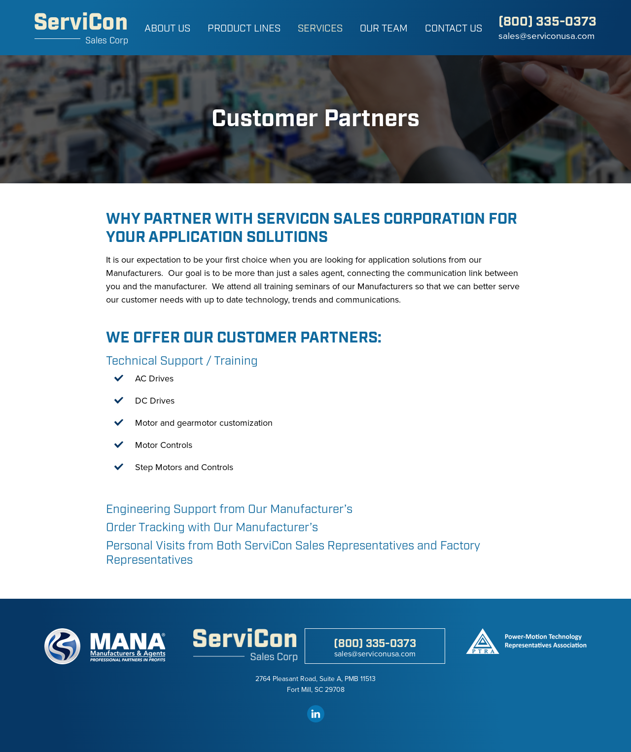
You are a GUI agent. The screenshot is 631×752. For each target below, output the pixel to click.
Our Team (384, 28)
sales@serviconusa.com (546, 36)
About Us (167, 28)
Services (320, 28)
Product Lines (244, 28)
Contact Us (453, 28)
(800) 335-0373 (547, 22)
